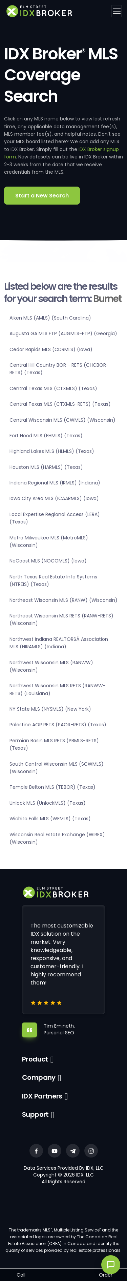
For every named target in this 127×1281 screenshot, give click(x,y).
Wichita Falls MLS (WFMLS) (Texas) (50, 818)
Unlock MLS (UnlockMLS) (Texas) (47, 803)
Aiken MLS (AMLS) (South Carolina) (50, 317)
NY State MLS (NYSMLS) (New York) (50, 709)
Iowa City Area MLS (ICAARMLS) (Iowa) (54, 498)
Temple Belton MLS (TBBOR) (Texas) (52, 787)
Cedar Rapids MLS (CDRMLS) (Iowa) (50, 349)
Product (35, 1059)
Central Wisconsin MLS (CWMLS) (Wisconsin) (62, 420)
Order (105, 1275)
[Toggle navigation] (116, 11)
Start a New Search (42, 195)
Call (21, 1275)
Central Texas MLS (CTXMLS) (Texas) (53, 388)
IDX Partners (42, 1096)
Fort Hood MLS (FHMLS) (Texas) (46, 435)
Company (39, 1077)
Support (35, 1114)
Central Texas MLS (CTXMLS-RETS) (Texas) (60, 404)
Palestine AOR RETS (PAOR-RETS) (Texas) (57, 724)
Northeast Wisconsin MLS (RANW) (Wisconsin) (63, 600)
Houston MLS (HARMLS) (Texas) (46, 467)
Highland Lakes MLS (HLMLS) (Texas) (51, 451)
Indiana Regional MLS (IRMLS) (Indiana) (54, 482)
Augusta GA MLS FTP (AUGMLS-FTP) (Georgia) (63, 333)
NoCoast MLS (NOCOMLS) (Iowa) (48, 560)
